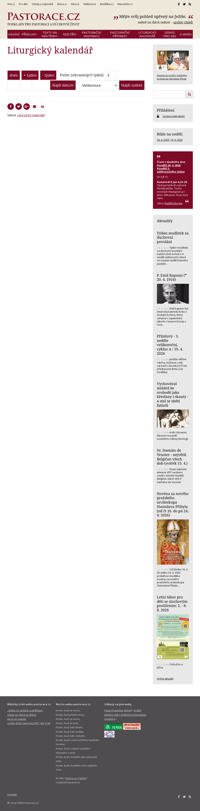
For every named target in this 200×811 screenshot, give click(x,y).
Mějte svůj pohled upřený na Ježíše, (153, 16)
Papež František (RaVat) (118, 710)
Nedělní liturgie (173, 203)
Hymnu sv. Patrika (75, 778)
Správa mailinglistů (174, 116)
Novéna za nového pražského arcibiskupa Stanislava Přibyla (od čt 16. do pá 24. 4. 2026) (173, 504)
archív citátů (183, 22)
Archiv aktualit (165, 678)
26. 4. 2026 (163, 140)
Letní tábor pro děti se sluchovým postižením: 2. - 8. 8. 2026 (172, 603)
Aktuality (165, 220)
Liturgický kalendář (31, 115)
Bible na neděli (170, 134)
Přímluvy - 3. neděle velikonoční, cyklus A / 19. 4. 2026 (170, 345)
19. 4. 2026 (176, 140)
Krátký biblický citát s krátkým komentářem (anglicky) (125, 715)
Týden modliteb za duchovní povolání (173, 237)
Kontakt (12, 794)
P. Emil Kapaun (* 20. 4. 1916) (172, 277)
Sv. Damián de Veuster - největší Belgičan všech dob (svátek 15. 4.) (172, 457)
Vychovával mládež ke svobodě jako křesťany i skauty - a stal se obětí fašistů (172, 394)
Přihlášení (165, 110)
